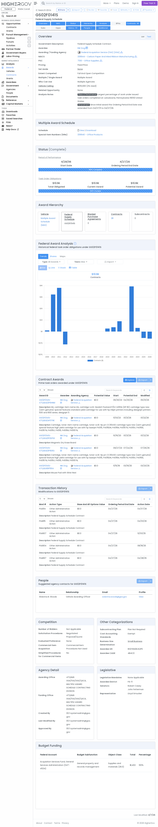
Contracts (11, 27)
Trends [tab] (43, 256)
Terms (57, 823)
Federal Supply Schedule (69, 217)
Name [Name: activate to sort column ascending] (42, 592)
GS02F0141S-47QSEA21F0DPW (47, 437)
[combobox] (81, 3)
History (73, 28)
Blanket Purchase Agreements (94, 217)
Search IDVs (43, 10)
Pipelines (10, 38)
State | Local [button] (24, 9)
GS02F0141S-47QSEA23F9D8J (47, 449)
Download (91, 130)
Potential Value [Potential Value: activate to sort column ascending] (102, 395)
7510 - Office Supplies (88, 60)
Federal (8, 9)
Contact (48, 823)
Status (73, 23)
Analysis (103, 23)
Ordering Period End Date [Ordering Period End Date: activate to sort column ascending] (121, 504)
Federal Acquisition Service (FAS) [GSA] (100, 52)
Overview (43, 23)
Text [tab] (149, 36)
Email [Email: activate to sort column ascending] (105, 592)
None (80, 69)
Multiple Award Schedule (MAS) (48, 221)
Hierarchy (88, 23)
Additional (103, 28)
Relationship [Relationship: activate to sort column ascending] (72, 592)
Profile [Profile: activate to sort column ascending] (142, 592)
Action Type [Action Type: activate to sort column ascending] (55, 504)
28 (112, 218)
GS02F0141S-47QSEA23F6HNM (47, 401)
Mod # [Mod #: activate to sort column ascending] (42, 504)
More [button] (106, 3)
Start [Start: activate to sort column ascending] (116, 395)
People (9, 93)
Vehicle (45, 214)
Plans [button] (116, 3)
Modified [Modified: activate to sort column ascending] (145, 395)
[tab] (42, 267)
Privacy (65, 823)
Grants (9, 31)
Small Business (135, 641)
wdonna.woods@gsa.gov (114, 596)
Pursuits (10, 41)
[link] (149, 390)
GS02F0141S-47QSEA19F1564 (46, 467)
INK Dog (81, 48)
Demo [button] (126, 3)
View (82, 130)
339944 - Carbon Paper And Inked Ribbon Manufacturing (106, 56)
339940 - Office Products (90, 134)
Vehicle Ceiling (45, 86)
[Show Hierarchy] (121, 52)
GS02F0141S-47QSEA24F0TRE (47, 419)
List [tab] (142, 36)
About (39, 823)
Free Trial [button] (149, 3)
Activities (10, 45)
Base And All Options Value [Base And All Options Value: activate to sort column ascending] (91, 504)
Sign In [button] (135, 3)
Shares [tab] (53, 256)
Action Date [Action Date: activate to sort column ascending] (143, 504)
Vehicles (10, 71)
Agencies (10, 89)
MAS (58, 23)
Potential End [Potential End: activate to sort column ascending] (130, 395)
